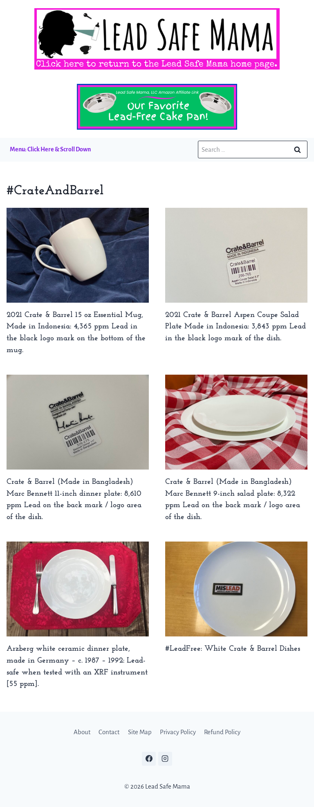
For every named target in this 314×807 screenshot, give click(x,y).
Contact (109, 731)
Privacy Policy (178, 731)
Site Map (140, 731)
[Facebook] (149, 759)
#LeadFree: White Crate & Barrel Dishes (232, 649)
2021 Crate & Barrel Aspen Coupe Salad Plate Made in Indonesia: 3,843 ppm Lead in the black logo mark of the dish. (235, 327)
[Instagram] (165, 759)
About (82, 731)
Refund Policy (222, 731)
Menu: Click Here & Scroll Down (50, 149)
